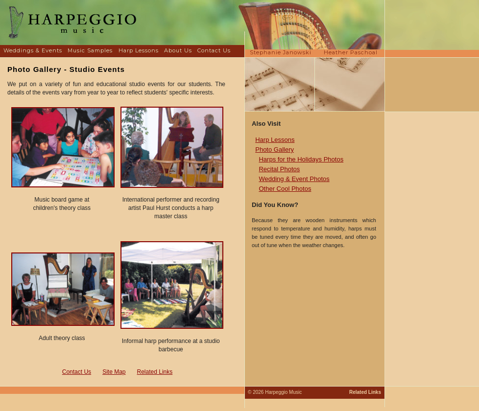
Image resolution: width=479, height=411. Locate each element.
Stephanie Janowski (280, 52)
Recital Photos (279, 169)
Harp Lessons (139, 50)
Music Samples (90, 50)
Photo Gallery (274, 149)
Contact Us (214, 50)
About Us (178, 50)
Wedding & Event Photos (294, 179)
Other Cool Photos (285, 188)
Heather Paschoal (351, 52)
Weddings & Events (32, 50)
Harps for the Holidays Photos (301, 159)
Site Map (113, 371)
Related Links (155, 371)
